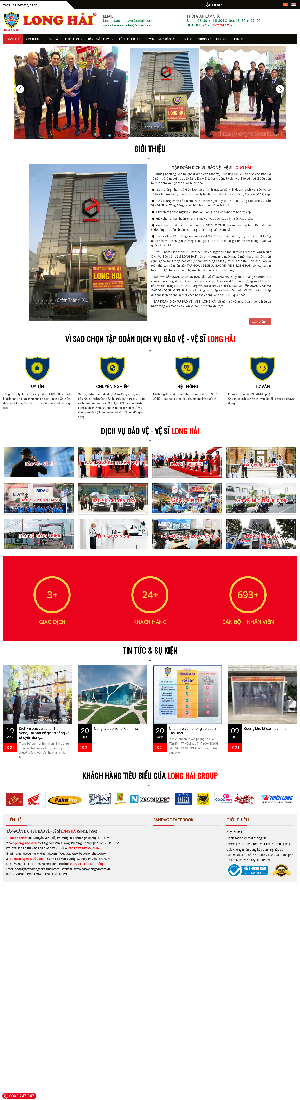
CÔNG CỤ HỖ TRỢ (129, 40)
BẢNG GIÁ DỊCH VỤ (100, 40)
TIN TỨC (187, 40)
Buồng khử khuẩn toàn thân (266, 772)
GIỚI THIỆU (34, 40)
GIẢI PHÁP (53, 40)
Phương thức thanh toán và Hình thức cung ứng (258, 886)
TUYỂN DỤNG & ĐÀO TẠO (161, 40)
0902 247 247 (222, 27)
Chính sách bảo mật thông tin (246, 881)
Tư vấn (262, 431)
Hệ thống (187, 431)
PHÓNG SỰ (204, 40)
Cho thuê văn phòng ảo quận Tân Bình (192, 774)
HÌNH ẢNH (222, 40)
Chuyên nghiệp (112, 431)
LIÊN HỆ (238, 40)
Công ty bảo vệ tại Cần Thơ (116, 772)
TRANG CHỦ (13, 40)
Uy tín (37, 431)
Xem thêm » (260, 323)
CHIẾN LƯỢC (73, 40)
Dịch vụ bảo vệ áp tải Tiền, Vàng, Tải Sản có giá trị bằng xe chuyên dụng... (44, 777)
